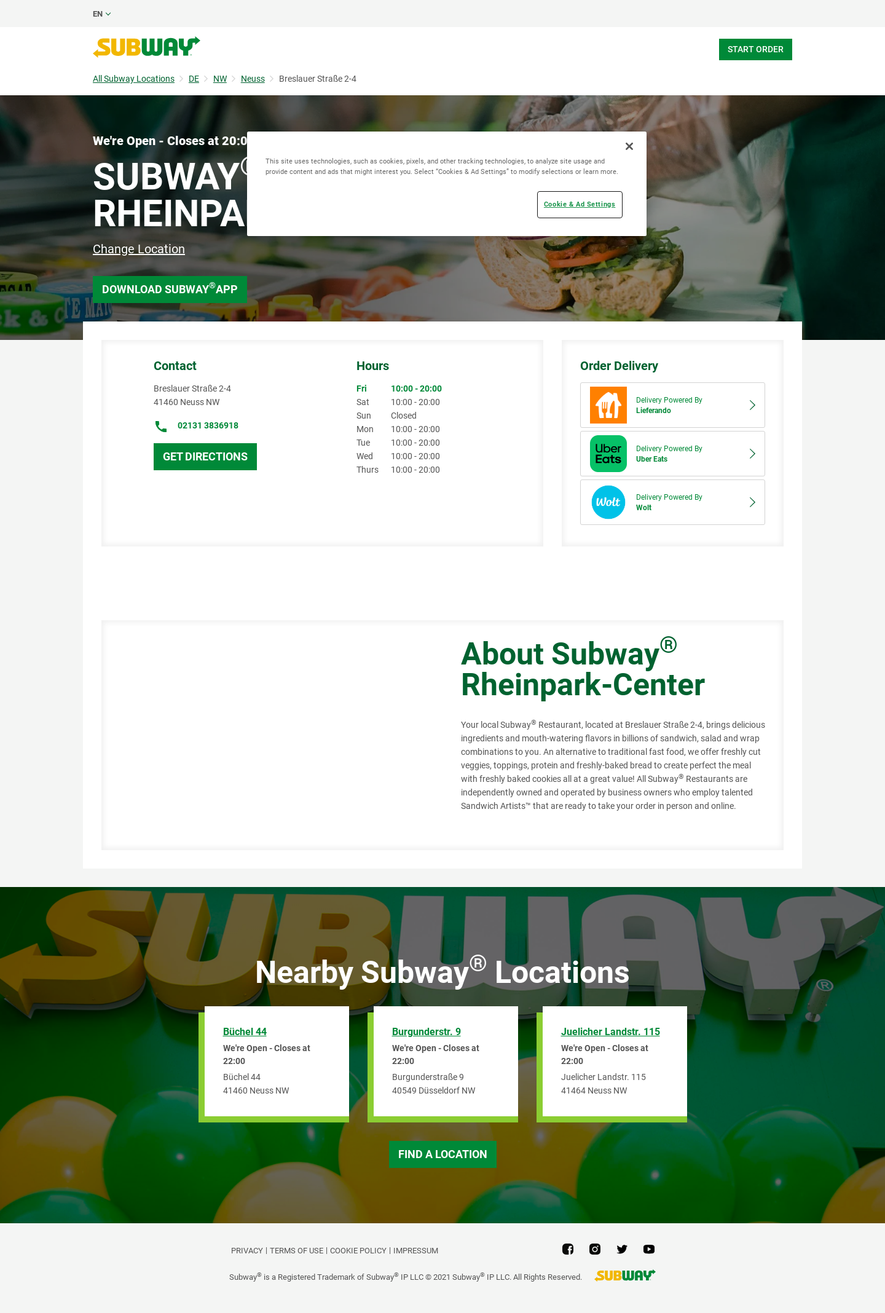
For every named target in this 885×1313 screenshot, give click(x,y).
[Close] (629, 146)
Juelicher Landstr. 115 (610, 1032)
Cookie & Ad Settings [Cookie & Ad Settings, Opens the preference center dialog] (579, 204)
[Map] (267, 735)
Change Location (139, 249)
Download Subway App (170, 288)
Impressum (415, 1250)
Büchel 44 (245, 1032)
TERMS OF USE (296, 1250)
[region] (447, 184)
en (98, 14)
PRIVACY (247, 1250)
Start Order (756, 49)
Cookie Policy (358, 1250)
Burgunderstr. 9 (426, 1032)
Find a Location (442, 1154)
